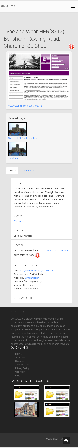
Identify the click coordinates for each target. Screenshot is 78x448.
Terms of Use (22, 364)
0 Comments (27, 170)
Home (18, 353)
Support (19, 361)
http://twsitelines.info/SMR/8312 (25, 105)
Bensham (13, 158)
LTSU (60, 439)
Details (12, 170)
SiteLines (18, 221)
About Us (20, 357)
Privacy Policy (22, 368)
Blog (17, 375)
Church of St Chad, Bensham (23, 138)
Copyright (20, 372)
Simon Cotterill (32, 277)
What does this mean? (58, 250)
